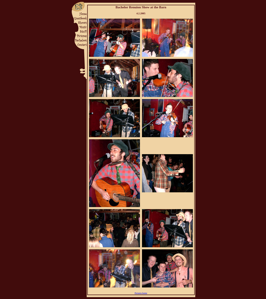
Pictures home (141, 293)
